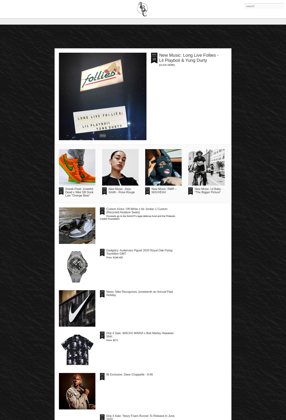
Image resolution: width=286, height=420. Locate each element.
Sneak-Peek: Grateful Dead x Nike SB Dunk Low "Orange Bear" (79, 192)
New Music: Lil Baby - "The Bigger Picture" (209, 190)
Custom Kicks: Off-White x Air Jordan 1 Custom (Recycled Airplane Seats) (137, 210)
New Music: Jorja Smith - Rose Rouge (122, 190)
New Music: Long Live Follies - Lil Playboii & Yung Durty (189, 58)
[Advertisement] (143, 36)
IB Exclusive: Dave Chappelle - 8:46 (129, 374)
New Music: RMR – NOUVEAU (164, 190)
